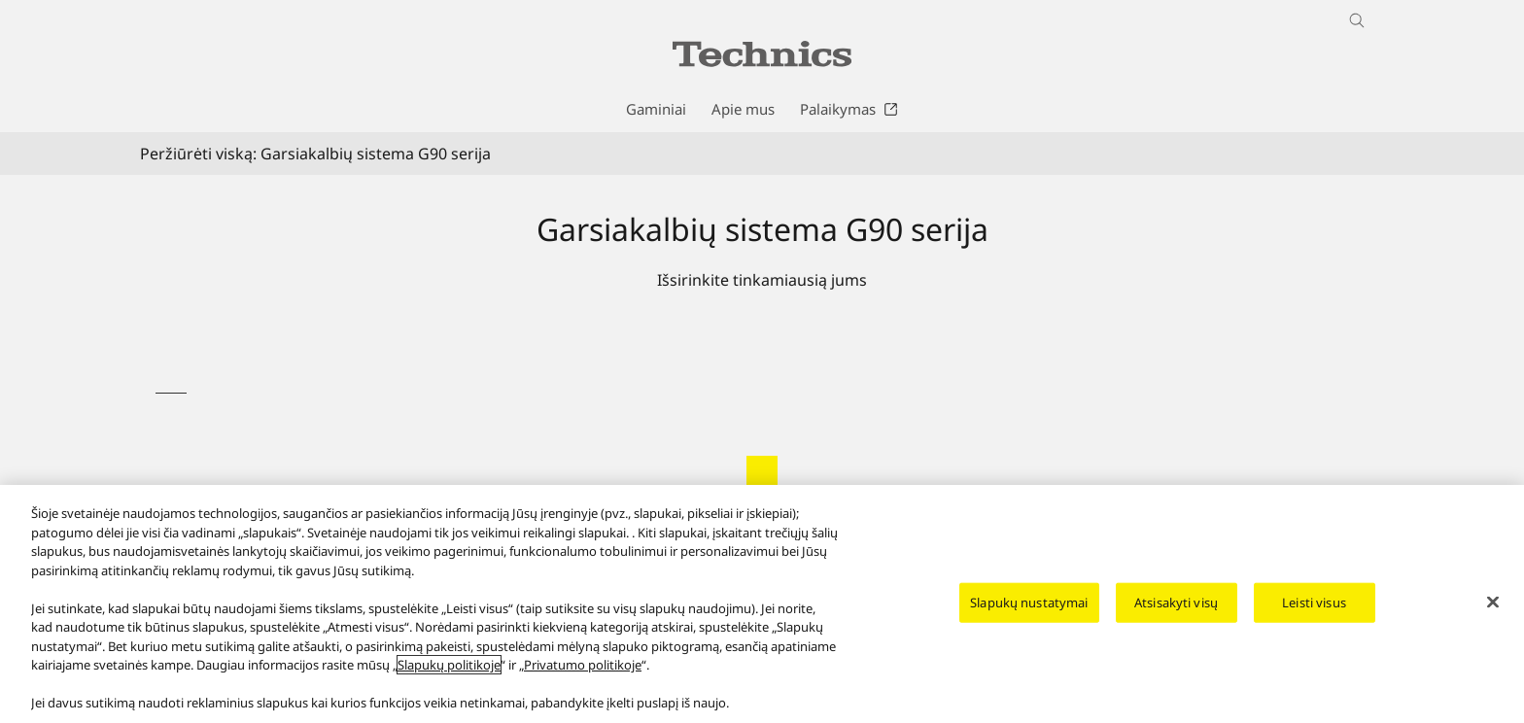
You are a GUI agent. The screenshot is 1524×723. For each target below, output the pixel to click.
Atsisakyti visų (1176, 618)
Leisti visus (1314, 618)
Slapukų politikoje (449, 681)
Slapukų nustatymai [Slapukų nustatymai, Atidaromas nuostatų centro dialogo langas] (1029, 618)
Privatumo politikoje (582, 681)
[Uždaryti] (1493, 618)
